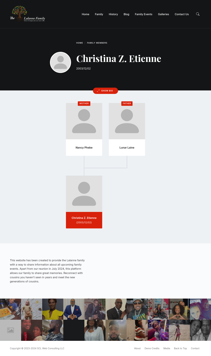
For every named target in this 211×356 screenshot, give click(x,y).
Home (79, 43)
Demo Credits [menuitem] (152, 348)
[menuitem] (85, 14)
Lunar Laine (127, 147)
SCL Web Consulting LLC (50, 348)
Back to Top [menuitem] (180, 348)
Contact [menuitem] (195, 348)
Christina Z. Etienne (84, 218)
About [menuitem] (137, 348)
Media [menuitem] (166, 348)
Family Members (97, 43)
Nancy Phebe (84, 147)
